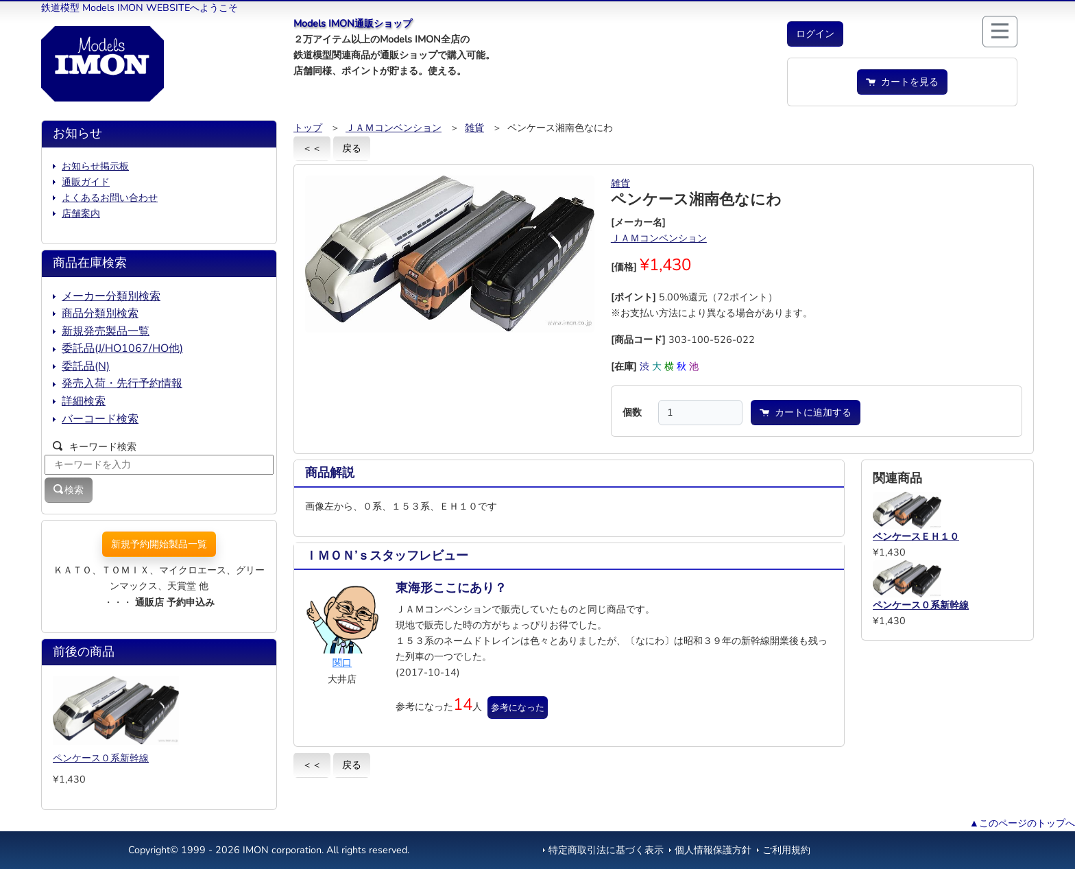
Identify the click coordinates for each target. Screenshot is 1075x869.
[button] (815, 34)
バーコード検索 (100, 419)
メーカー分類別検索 (111, 296)
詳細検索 (84, 401)
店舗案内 (81, 213)
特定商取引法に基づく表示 (606, 850)
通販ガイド (86, 182)
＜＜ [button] (312, 148)
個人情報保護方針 (713, 850)
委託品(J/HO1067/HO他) (122, 348)
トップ (307, 127)
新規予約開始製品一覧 (159, 544)
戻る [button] (351, 148)
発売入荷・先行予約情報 (122, 383)
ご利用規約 (786, 850)
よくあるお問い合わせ (110, 197)
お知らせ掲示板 (95, 166)
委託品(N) (86, 366)
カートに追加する (805, 412)
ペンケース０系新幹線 (101, 758)
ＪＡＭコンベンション (394, 127)
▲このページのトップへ (1022, 823)
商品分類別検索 (100, 313)
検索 (68, 490)
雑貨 (474, 127)
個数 (632, 412)
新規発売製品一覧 (105, 331)
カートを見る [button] (902, 81)
